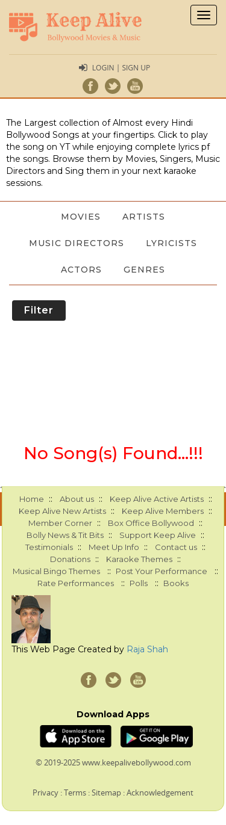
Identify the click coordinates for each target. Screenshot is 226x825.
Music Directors (76, 243)
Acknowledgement (160, 792)
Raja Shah (147, 649)
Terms (75, 792)
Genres (144, 269)
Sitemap (106, 792)
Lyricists (171, 243)
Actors (81, 269)
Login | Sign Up (121, 68)
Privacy (45, 792)
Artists (143, 216)
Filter (39, 310)
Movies (81, 216)
